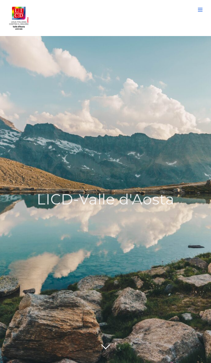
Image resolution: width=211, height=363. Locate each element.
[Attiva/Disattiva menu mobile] (200, 9)
